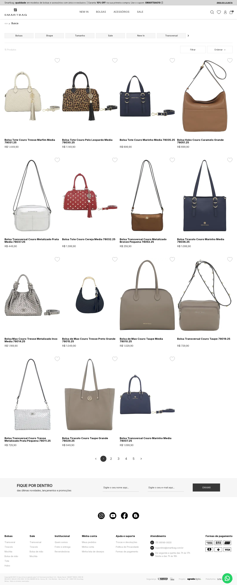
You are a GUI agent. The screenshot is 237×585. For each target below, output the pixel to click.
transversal (171, 35)
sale (110, 35)
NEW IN (84, 11)
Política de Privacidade (127, 547)
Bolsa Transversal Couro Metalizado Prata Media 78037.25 (32, 240)
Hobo (7, 565)
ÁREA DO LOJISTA (224, 3)
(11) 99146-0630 (161, 542)
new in (141, 35)
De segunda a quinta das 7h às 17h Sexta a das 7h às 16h (170, 554)
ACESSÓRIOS (121, 11)
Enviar (206, 487)
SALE (140, 11)
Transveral (10, 542)
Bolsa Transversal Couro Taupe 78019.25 (203, 339)
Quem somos (61, 542)
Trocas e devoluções (126, 542)
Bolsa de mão (11, 556)
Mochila (8, 551)
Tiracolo (9, 547)
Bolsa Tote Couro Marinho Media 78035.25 (147, 140)
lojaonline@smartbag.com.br (166, 548)
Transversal (35, 542)
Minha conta (88, 547)
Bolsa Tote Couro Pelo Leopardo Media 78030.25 (87, 141)
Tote (7, 561)
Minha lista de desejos (93, 551)
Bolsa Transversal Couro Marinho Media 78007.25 (145, 439)
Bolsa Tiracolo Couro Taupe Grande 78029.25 (85, 439)
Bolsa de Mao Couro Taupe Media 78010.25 (141, 340)
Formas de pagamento (127, 551)
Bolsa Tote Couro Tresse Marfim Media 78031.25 (30, 141)
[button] (188, 35)
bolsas (19, 35)
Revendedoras (62, 551)
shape (49, 35)
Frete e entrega (62, 547)
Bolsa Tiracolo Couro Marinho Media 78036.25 (200, 240)
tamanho (80, 35)
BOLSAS (101, 11)
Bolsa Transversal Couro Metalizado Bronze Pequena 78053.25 (143, 240)
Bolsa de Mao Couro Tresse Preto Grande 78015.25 (88, 340)
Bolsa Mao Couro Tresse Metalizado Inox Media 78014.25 (31, 340)
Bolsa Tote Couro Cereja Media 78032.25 (88, 239)
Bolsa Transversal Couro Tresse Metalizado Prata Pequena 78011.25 (28, 439)
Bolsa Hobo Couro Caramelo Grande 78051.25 (200, 141)
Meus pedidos (89, 542)
